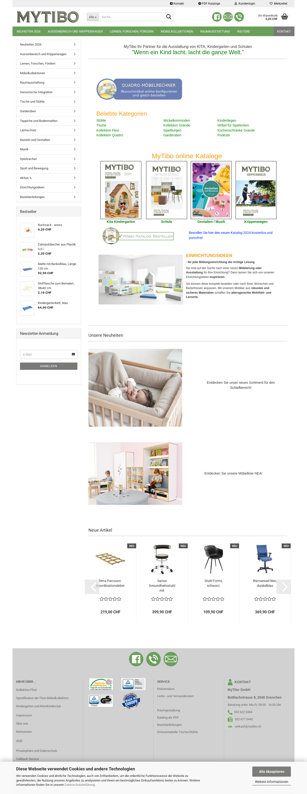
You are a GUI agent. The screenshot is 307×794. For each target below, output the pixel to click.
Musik (24, 149)
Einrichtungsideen (32, 187)
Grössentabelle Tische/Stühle (177, 732)
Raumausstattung (215, 31)
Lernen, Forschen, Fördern (132, 31)
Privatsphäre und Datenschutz (36, 751)
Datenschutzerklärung (80, 785)
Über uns (22, 723)
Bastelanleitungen (32, 197)
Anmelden (48, 366)
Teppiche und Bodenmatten (38, 121)
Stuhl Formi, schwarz (213, 583)
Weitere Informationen (271, 782)
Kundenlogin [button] (244, 3)
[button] (92, 587)
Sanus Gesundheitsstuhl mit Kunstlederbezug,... (161, 586)
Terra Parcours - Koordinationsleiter (110, 583)
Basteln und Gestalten (35, 140)
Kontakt (177, 3)
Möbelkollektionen (177, 31)
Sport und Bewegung (34, 168)
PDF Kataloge (209, 3)
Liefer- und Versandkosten (175, 696)
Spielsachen (28, 159)
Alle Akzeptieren (271, 772)
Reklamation (165, 689)
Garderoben (28, 111)
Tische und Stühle (32, 101)
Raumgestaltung (168, 710)
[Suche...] (93, 17)
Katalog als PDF (168, 717)
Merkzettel (278, 3)
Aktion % (26, 178)
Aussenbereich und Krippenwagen (75, 31)
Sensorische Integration (36, 92)
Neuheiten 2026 (28, 31)
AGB (19, 741)
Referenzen (24, 732)
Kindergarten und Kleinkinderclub (38, 706)
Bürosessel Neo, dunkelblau (265, 583)
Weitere (243, 31)
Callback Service (27, 759)
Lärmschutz (28, 130)
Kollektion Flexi (26, 690)
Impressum (24, 715)
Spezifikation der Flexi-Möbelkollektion (42, 698)
